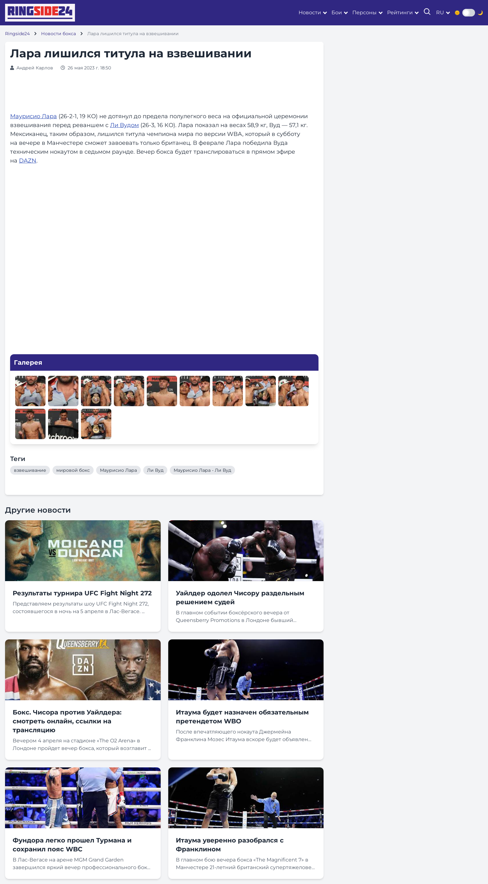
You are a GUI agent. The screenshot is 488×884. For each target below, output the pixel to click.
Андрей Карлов (34, 68)
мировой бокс (73, 470)
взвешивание (30, 470)
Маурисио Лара (33, 116)
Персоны (364, 13)
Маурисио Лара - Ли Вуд (202, 470)
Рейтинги (400, 13)
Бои (336, 13)
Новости (310, 13)
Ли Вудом (124, 125)
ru (440, 13)
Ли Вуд (155, 470)
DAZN (27, 160)
